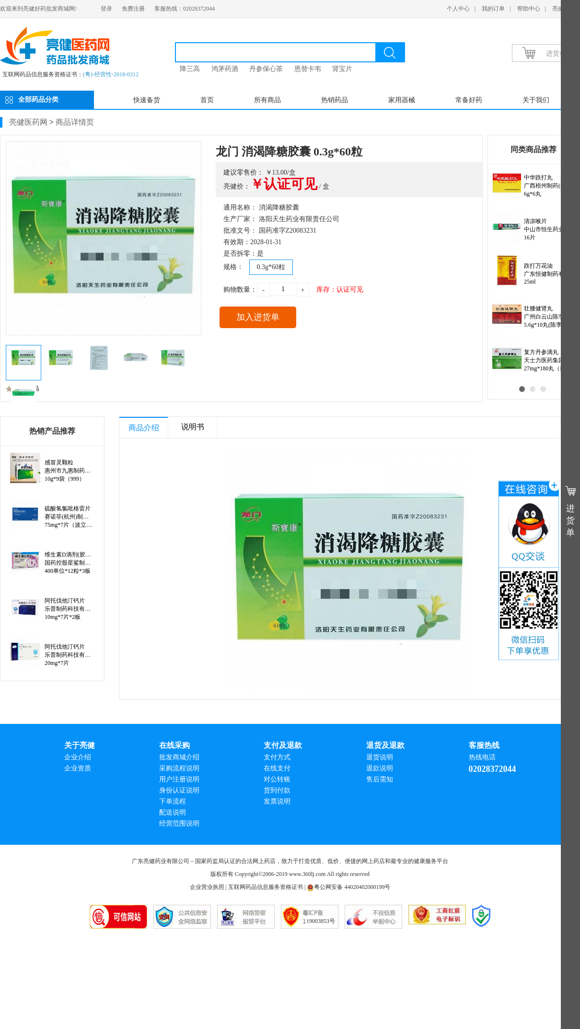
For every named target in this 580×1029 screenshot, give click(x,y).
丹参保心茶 (266, 68)
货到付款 (277, 790)
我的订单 (493, 8)
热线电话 (482, 757)
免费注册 (133, 8)
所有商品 (267, 100)
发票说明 (277, 801)
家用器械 (401, 100)
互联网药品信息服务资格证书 (265, 887)
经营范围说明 (179, 823)
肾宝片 (342, 68)
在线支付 (277, 768)
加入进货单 (257, 317)
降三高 (190, 68)
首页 (207, 100)
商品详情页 (75, 122)
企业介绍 (77, 757)
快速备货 (146, 100)
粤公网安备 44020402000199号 (348, 887)
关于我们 (535, 100)
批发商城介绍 (179, 757)
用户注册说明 (179, 779)
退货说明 (379, 757)
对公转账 (277, 779)
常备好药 (468, 100)
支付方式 (277, 757)
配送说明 (172, 812)
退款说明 (379, 768)
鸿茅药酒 (224, 68)
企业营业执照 (207, 887)
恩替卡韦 (307, 68)
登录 (106, 8)
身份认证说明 (179, 790)
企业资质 (77, 768)
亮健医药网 (28, 122)
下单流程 (172, 801)
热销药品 (334, 100)
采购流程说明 (179, 768)
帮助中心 (528, 8)
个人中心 (458, 8)
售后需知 (379, 779)
